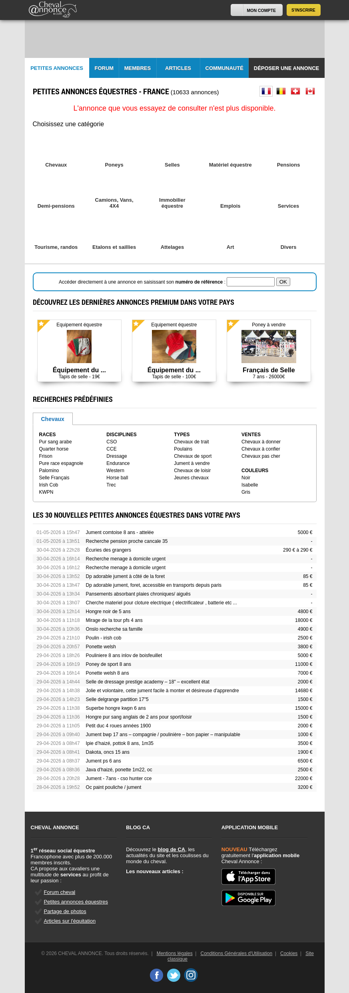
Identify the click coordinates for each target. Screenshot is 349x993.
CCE (111, 449)
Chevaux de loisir (192, 470)
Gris (245, 492)
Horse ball (117, 478)
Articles (178, 68)
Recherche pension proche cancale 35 (127, 541)
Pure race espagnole (61, 463)
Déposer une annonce (286, 68)
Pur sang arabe (55, 442)
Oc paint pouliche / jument (114, 787)
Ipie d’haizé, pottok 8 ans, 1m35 (120, 743)
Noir (245, 478)
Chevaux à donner (261, 442)
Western (115, 470)
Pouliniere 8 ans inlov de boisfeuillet (124, 655)
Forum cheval (60, 892)
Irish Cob (48, 485)
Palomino (49, 470)
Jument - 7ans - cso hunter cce (119, 778)
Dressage (116, 456)
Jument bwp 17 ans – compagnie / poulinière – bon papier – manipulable (163, 734)
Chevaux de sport (192, 456)
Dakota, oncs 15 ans (108, 752)
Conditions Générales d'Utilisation (237, 953)
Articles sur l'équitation (70, 921)
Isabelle (249, 485)
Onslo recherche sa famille (114, 629)
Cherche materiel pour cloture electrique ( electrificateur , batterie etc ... (161, 603)
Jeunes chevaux (191, 478)
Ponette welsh (101, 646)
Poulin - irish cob (104, 638)
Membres (137, 68)
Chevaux (52, 419)
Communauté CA (224, 71)
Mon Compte (261, 10)
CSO (111, 442)
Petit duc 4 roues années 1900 (118, 726)
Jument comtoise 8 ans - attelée (120, 532)
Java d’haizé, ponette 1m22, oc (119, 770)
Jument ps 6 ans (103, 761)
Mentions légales (175, 953)
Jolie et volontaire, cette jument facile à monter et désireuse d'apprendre (162, 690)
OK (283, 282)
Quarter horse (54, 449)
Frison (45, 456)
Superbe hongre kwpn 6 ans (116, 708)
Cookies (288, 953)
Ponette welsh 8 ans (107, 673)
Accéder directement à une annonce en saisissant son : (143, 282)
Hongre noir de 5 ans (108, 611)
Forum (104, 68)
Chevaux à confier (260, 449)
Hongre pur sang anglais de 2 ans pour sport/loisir (139, 717)
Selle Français (54, 478)
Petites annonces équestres (76, 902)
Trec (111, 485)
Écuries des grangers (108, 550)
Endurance (118, 463)
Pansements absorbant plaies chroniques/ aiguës (138, 594)
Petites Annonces (56, 68)
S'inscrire (303, 10)
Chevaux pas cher (260, 456)
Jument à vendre (191, 463)
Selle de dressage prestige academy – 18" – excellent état (147, 682)
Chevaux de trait (191, 442)
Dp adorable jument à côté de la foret (125, 576)
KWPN (46, 492)
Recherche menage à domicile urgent (126, 559)
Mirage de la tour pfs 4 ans (114, 620)
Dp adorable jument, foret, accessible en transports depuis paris (154, 585)
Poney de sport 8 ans (108, 664)
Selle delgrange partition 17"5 (117, 699)
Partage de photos (65, 911)
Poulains (183, 449)
